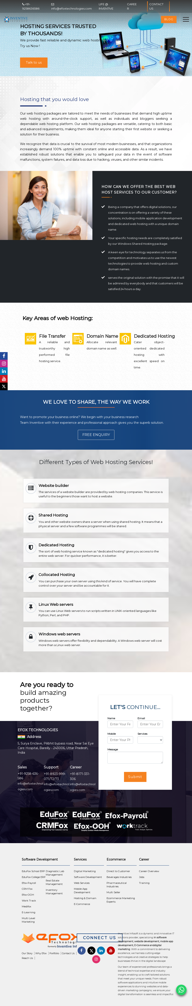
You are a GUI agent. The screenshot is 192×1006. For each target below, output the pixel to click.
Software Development (88, 877)
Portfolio (54, 953)
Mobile (111, 733)
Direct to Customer (118, 871)
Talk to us (34, 62)
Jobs (141, 877)
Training (144, 882)
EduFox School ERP (33, 871)
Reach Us (27, 958)
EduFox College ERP (34, 877)
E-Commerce (82, 904)
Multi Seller (113, 892)
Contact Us (158, 6)
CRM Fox (27, 888)
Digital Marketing (85, 871)
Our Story (27, 953)
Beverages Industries (119, 877)
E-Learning (28, 912)
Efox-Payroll (29, 882)
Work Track (29, 900)
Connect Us (99, 937)
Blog (168, 19)
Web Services (82, 882)
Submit (135, 777)
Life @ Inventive (106, 6)
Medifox (26, 906)
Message (112, 749)
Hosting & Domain (85, 898)
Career (132, 6)
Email (141, 718)
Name (111, 718)
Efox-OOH (28, 894)
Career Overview (149, 871)
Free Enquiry (96, 435)
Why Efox (41, 953)
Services (142, 733)
